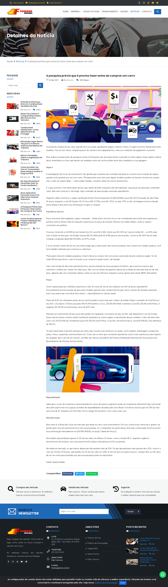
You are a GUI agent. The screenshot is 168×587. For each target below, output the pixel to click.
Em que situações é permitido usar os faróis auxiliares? (30, 183)
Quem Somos (93, 554)
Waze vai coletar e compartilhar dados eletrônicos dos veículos (31, 116)
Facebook (67, 474)
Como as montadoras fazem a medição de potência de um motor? (31, 221)
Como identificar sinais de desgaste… (150, 549)
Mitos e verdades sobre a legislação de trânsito (31, 157)
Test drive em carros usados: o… (150, 539)
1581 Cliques (84, 80)
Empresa (76, 11)
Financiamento (110, 11)
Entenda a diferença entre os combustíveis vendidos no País (31, 104)
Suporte (125, 487)
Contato (147, 11)
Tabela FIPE (93, 548)
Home (66, 11)
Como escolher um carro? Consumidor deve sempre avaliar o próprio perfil (32, 170)
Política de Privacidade (98, 543)
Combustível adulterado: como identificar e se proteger (30, 130)
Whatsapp (92, 474)
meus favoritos (54, 2)
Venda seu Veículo (78, 487)
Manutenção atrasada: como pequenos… (148, 559)
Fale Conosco (16, 2)
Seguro (124, 11)
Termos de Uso (94, 538)
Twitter (79, 474)
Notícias (135, 11)
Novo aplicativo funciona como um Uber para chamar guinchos (30, 196)
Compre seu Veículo (27, 487)
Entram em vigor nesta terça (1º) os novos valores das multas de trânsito (32, 144)
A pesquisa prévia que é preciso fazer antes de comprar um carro (31, 209)
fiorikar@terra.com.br (35, 2)
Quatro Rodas (58, 462)
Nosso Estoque (91, 11)
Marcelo (27, 109)
